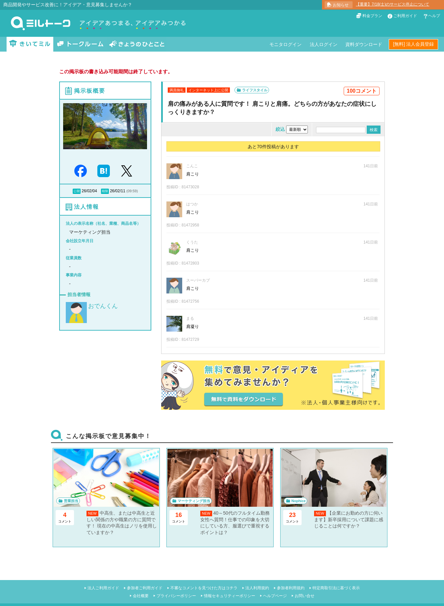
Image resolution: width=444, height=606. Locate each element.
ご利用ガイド (405, 15)
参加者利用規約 (291, 588)
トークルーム (80, 44)
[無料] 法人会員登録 (413, 44)
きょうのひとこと (136, 44)
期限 (105, 191)
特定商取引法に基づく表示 (336, 588)
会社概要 (141, 596)
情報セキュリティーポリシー (229, 596)
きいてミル (30, 44)
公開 (76, 191)
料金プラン (372, 15)
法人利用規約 (257, 588)
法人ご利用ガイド (103, 588)
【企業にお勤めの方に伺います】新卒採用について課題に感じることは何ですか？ (348, 519)
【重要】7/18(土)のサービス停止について (392, 4)
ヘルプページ (275, 596)
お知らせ (341, 5)
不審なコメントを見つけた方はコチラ (203, 588)
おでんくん (103, 306)
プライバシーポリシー (176, 596)
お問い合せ (304, 596)
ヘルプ (434, 15)
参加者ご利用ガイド (144, 588)
